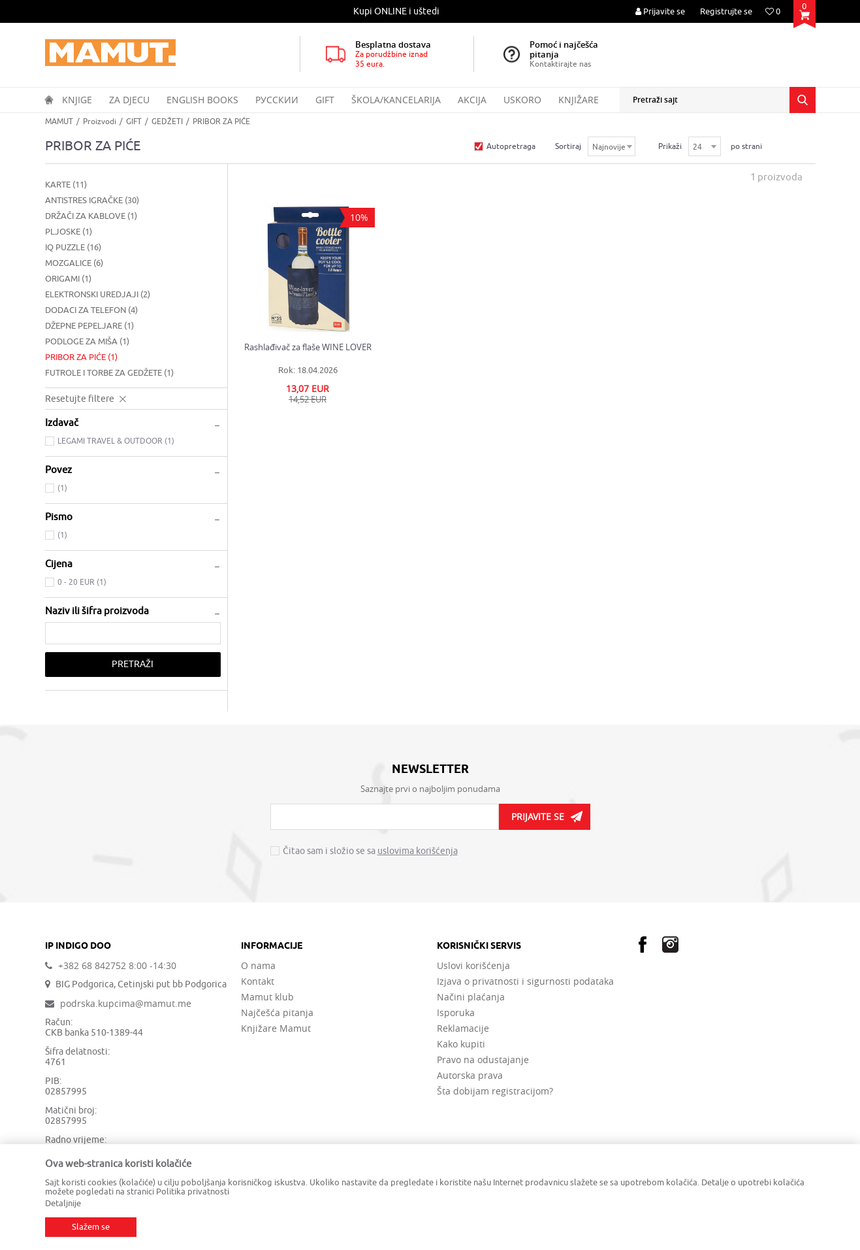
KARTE (66, 184)
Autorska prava (470, 1075)
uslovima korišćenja (417, 851)
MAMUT (59, 121)
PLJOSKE (68, 231)
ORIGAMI (68, 278)
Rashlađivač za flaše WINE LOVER (308, 347)
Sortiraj (568, 146)
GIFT (134, 121)
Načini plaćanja (471, 997)
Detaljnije (63, 1203)
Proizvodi (99, 121)
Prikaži (670, 146)
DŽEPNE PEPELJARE (89, 325)
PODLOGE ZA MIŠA (87, 341)
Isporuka (456, 1013)
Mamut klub (267, 997)
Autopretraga (510, 146)
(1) (62, 488)
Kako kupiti (461, 1044)
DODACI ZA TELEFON (91, 310)
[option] (397, 11)
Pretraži (132, 664)
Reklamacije (463, 1028)
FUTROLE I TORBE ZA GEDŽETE (109, 372)
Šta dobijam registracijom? (495, 1091)
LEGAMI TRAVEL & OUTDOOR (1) (115, 441)
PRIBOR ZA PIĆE (81, 357)
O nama (258, 966)
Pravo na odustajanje (483, 1060)
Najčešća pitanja (277, 1013)
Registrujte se (726, 11)
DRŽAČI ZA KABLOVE (91, 216)
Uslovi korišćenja (473, 966)
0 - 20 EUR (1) (81, 582)
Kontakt (257, 981)
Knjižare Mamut (276, 1028)
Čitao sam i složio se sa (370, 851)
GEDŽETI (167, 121)
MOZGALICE (74, 263)
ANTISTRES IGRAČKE (92, 200)
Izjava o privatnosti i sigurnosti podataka (525, 981)
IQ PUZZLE (73, 247)
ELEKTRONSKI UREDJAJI (97, 294)
